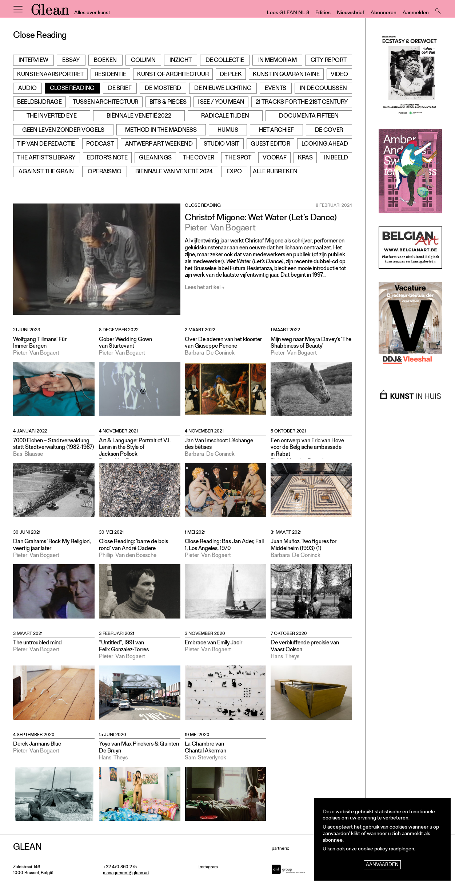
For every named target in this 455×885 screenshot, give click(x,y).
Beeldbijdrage (39, 102)
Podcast (100, 144)
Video (339, 75)
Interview (33, 61)
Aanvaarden (382, 865)
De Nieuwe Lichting (222, 89)
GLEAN (50, 12)
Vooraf (275, 158)
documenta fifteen (308, 116)
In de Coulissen (323, 89)
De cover (329, 130)
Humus (227, 130)
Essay (71, 61)
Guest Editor (270, 144)
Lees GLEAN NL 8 (288, 13)
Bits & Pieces (168, 102)
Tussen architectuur (105, 102)
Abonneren (383, 13)
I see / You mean (220, 102)
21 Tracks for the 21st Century (302, 102)
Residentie (110, 75)
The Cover (198, 158)
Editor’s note (107, 158)
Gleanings (155, 158)
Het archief (276, 130)
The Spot (238, 158)
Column (143, 61)
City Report (328, 61)
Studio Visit (221, 144)
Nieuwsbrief (350, 13)
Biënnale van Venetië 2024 (174, 172)
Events (275, 89)
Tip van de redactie (46, 144)
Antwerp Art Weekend (159, 144)
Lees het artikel (202, 288)
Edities (323, 13)
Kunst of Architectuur (173, 75)
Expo (234, 172)
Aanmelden (416, 13)
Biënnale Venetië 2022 (139, 116)
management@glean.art (126, 873)
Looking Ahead (325, 144)
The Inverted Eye (51, 116)
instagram (208, 867)
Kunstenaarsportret (50, 75)
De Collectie (224, 61)
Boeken (105, 61)
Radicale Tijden (225, 116)
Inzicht (180, 61)
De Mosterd (163, 89)
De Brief (120, 89)
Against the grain (46, 172)
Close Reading (72, 89)
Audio (27, 89)
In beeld (336, 158)
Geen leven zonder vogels (63, 130)
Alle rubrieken (275, 172)
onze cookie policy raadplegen (380, 849)
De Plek (231, 75)
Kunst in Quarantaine (286, 75)
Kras (305, 158)
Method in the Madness (161, 130)
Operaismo (104, 172)
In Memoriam (277, 61)
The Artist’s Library (46, 158)
